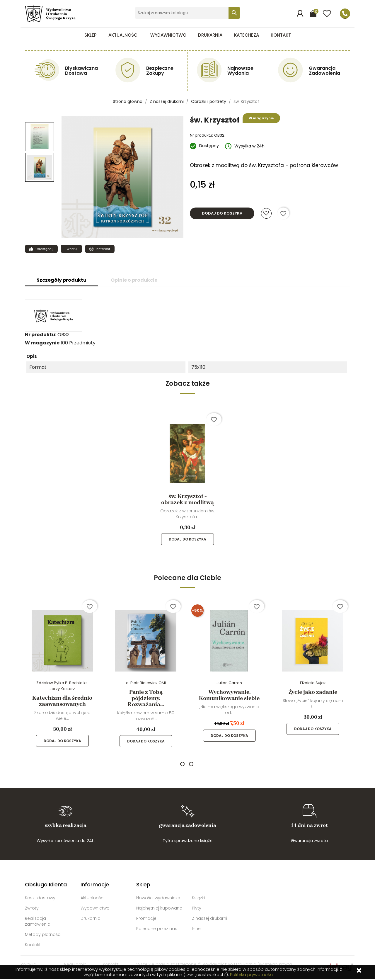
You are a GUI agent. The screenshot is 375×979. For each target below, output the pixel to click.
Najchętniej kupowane (159, 908)
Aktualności (123, 35)
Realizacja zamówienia (37, 921)
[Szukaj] (187, 13)
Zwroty (32, 908)
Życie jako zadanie (313, 692)
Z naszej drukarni (209, 918)
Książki (198, 898)
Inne (196, 929)
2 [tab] (191, 764)
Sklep (90, 35)
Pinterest (97, 249)
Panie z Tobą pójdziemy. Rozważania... (146, 698)
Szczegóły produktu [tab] (61, 280)
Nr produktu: (201, 135)
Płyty (196, 908)
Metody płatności (43, 934)
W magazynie (42, 343)
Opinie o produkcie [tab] (134, 280)
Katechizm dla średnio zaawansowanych (62, 700)
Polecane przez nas (156, 929)
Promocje (146, 918)
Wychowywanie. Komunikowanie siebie (229, 695)
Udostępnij (39, 249)
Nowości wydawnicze (158, 898)
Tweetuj (69, 249)
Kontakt (281, 35)
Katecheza (246, 35)
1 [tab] (182, 764)
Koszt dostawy (40, 898)
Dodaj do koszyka (222, 213)
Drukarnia (210, 35)
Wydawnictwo (168, 35)
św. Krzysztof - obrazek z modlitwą (187, 499)
